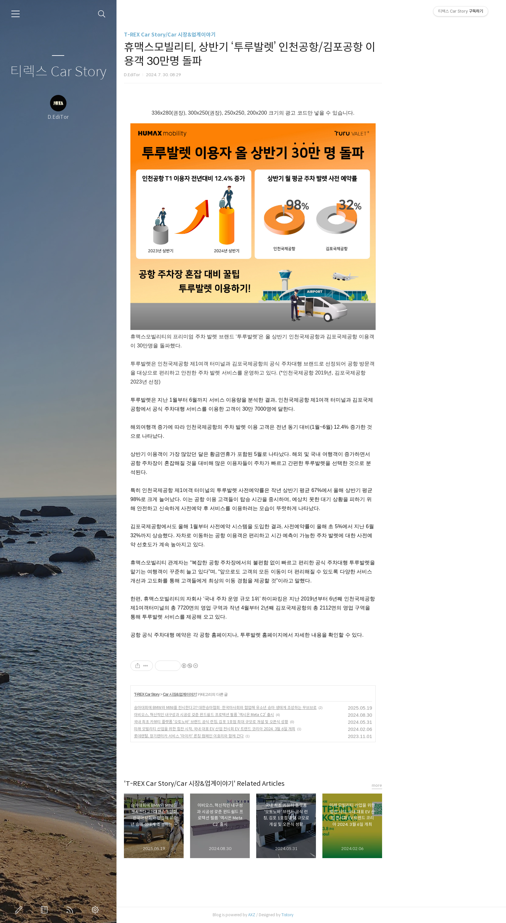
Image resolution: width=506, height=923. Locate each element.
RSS (71, 909)
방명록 (45, 909)
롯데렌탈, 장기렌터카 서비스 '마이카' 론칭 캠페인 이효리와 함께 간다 (247, 735)
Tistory (345, 914)
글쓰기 (20, 909)
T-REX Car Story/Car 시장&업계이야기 (228, 34)
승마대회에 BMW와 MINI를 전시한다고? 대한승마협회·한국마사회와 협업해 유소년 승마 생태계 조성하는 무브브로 (283, 707)
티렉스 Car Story (58, 72)
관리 (96, 909)
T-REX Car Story (205, 694)
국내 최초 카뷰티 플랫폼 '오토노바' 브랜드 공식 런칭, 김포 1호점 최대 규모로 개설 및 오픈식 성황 (269, 721)
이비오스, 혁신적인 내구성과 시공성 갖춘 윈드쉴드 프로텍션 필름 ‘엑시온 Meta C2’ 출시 (262, 714)
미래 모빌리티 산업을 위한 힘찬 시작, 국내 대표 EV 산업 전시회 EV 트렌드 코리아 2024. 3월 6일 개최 (272, 728)
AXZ (309, 914)
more (435, 785)
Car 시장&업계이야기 (238, 694)
